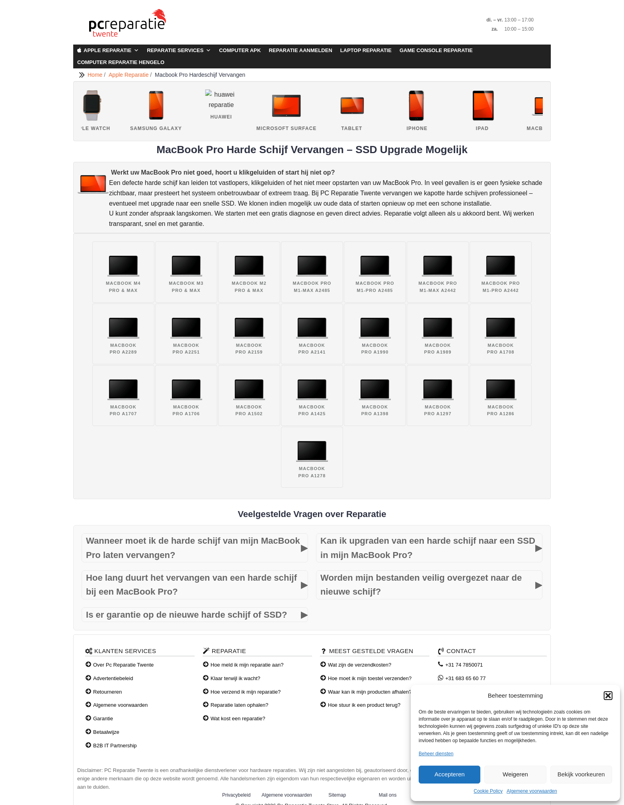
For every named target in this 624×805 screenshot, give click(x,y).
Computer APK (240, 50)
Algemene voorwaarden (532, 791)
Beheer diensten (436, 753)
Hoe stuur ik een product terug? (364, 705)
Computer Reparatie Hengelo (120, 62)
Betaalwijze (106, 732)
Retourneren (107, 692)
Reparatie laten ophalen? (239, 705)
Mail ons (388, 795)
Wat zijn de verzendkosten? (359, 665)
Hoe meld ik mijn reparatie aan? (247, 665)
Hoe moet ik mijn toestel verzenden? (369, 678)
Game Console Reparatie (436, 50)
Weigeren (515, 774)
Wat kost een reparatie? (238, 718)
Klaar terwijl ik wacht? (235, 678)
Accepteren (450, 774)
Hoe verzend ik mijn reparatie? (246, 692)
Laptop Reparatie (366, 50)
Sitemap (337, 795)
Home (96, 75)
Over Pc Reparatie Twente (123, 665)
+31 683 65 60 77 (465, 678)
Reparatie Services (179, 50)
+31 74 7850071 (464, 665)
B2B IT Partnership (115, 746)
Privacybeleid (236, 795)
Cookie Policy (488, 791)
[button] (608, 696)
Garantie (103, 718)
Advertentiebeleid (113, 678)
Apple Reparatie (111, 50)
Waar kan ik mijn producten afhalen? (370, 692)
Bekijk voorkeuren (581, 774)
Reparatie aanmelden (300, 50)
